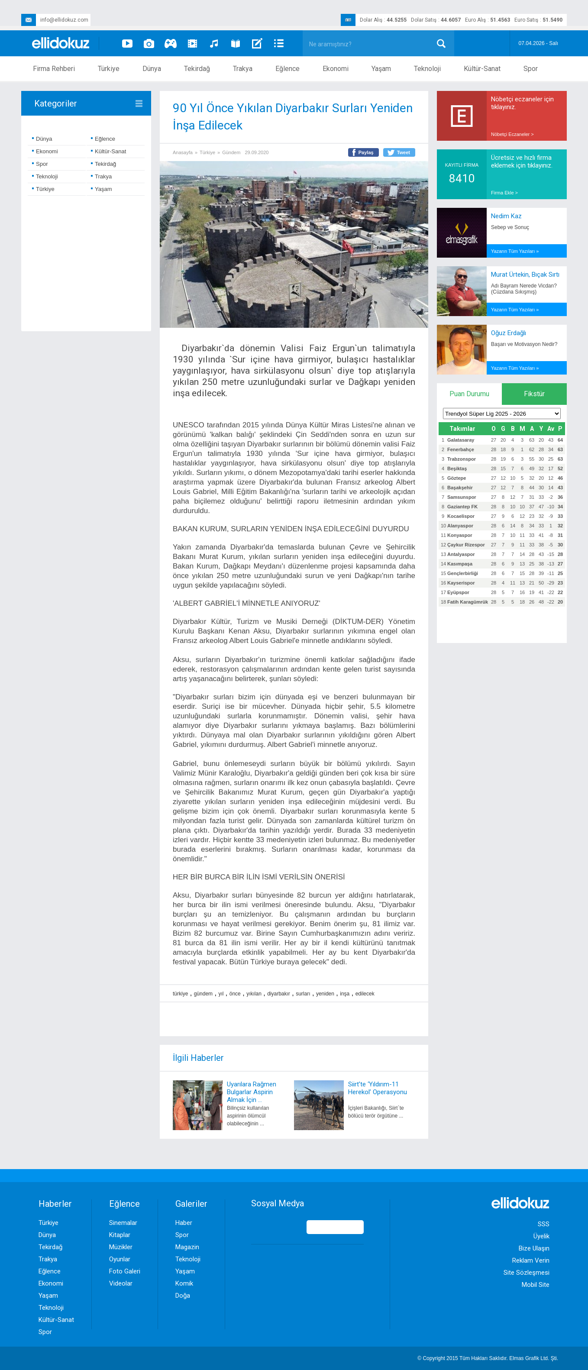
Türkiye (109, 69)
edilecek (365, 994)
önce (235, 994)
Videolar (120, 1283)
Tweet (403, 152)
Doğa (182, 1295)
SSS (543, 1224)
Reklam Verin (530, 1260)
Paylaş (366, 152)
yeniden (325, 994)
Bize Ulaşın (534, 1248)
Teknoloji (427, 69)
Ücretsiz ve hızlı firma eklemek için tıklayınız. (521, 161)
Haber (183, 1223)
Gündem (231, 152)
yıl (220, 994)
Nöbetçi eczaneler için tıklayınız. (522, 103)
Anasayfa (183, 152)
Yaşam (381, 69)
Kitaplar (119, 1235)
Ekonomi (336, 69)
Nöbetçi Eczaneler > (512, 134)
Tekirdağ (197, 69)
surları (303, 994)
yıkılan (254, 994)
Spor (530, 69)
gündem (203, 994)
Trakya (242, 69)
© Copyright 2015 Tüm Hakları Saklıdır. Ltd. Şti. (487, 1358)
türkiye (180, 994)
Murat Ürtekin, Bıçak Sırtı (525, 274)
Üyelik (541, 1236)
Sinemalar (123, 1223)
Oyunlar (119, 1259)
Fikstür (534, 394)
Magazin (187, 1247)
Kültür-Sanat (482, 69)
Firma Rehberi (54, 69)
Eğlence (287, 69)
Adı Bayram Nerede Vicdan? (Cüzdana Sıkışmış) (524, 289)
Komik (184, 1283)
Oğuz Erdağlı (508, 333)
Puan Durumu (469, 394)
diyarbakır (278, 994)
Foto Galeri (124, 1271)
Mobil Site (535, 1285)
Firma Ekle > (504, 192)
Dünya (151, 69)
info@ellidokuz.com (54, 20)
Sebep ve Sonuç (510, 227)
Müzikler (120, 1247)
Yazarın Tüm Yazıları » (515, 251)
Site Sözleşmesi (526, 1272)
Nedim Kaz (506, 216)
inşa (344, 994)
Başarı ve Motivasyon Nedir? (524, 344)
